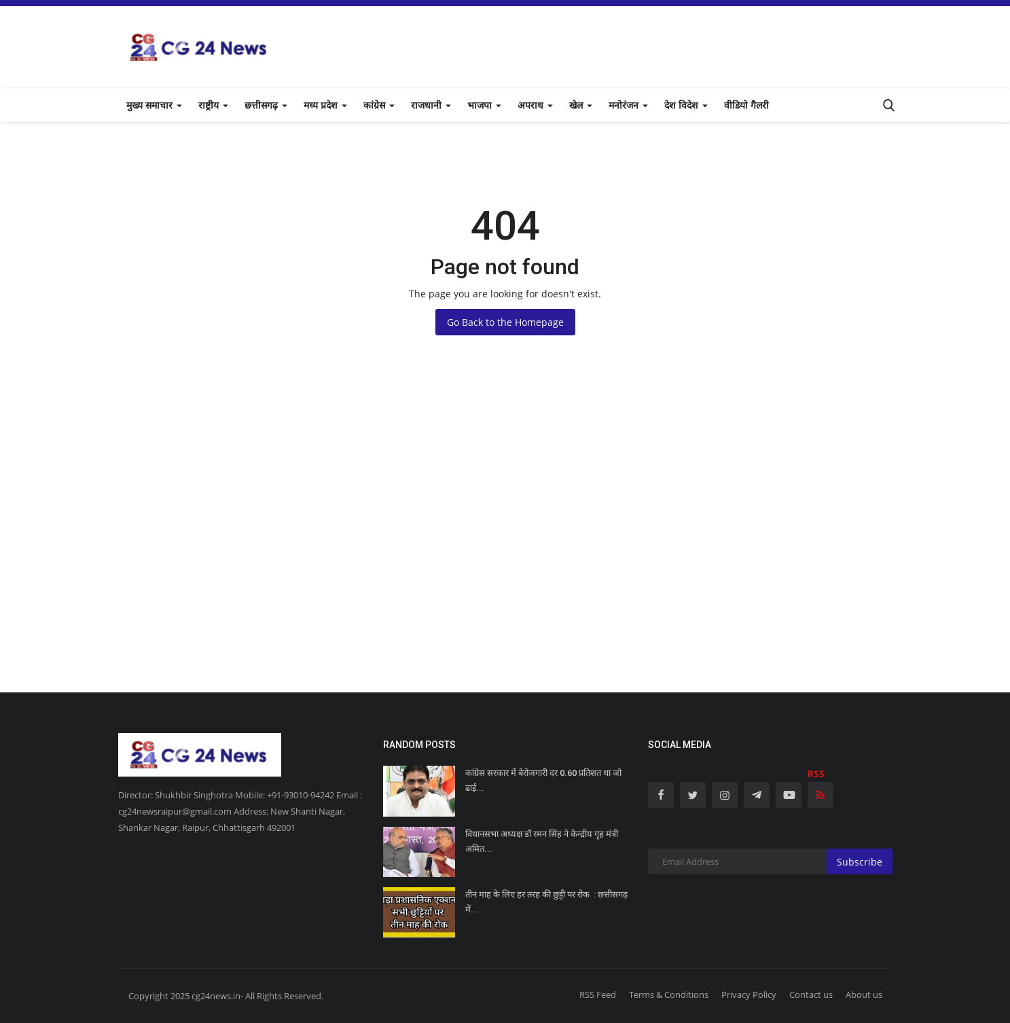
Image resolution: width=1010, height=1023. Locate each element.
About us (864, 994)
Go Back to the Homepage (505, 322)
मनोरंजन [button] (628, 104)
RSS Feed (597, 994)
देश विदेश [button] (686, 104)
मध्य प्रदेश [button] (325, 104)
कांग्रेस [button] (379, 104)
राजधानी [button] (431, 104)
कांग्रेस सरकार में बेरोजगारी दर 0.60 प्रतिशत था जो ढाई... (543, 780)
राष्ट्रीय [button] (213, 104)
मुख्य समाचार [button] (154, 104)
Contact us (811, 994)
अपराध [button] (535, 104)
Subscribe (859, 861)
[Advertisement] (505, 557)
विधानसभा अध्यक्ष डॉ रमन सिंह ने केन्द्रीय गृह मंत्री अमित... (541, 841)
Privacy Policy (748, 994)
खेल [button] (580, 104)
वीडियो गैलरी (746, 104)
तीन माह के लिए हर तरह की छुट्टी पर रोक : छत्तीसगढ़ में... (546, 901)
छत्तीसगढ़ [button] (266, 104)
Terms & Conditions (668, 994)
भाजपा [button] (484, 104)
